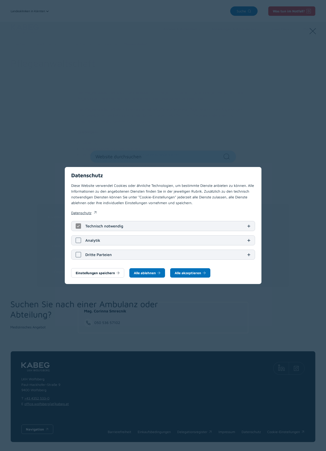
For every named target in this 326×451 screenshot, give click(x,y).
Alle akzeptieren (188, 273)
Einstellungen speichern (95, 273)
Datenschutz (81, 213)
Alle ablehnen (145, 273)
